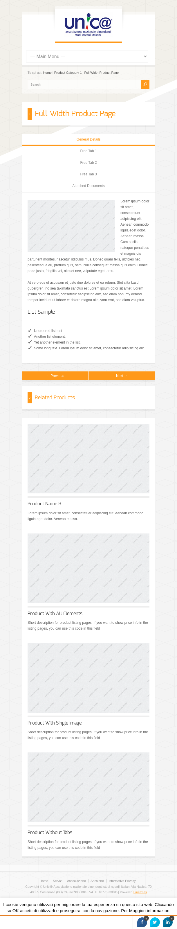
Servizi (57, 881)
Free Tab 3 (88, 174)
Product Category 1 (68, 72)
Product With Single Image (55, 723)
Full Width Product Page (101, 72)
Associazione (76, 881)
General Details (89, 139)
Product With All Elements (55, 613)
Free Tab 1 (88, 151)
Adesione (97, 881)
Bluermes (140, 892)
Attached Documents (88, 186)
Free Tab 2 (88, 163)
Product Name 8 (44, 504)
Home (47, 72)
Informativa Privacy (122, 881)
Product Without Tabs (50, 832)
